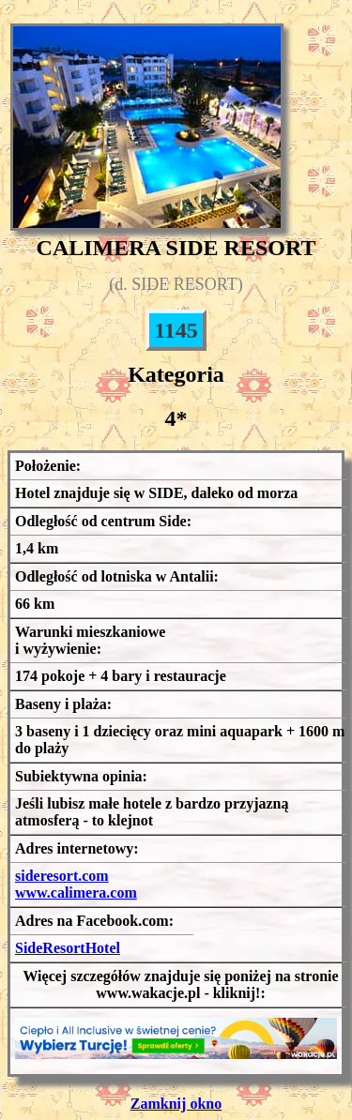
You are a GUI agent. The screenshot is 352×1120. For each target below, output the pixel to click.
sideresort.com (62, 876)
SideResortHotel (67, 948)
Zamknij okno (176, 1104)
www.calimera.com (76, 893)
